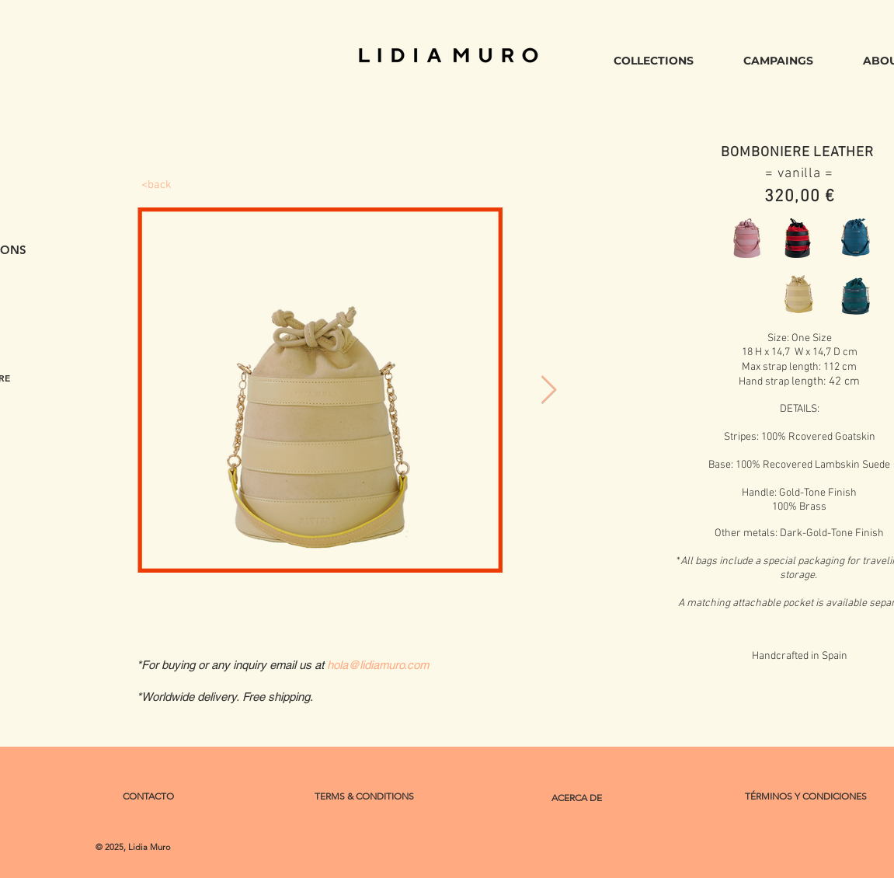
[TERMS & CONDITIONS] (364, 796)
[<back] (157, 184)
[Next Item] (549, 390)
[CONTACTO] (148, 796)
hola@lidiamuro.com (378, 664)
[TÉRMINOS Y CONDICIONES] (806, 796)
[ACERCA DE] (576, 798)
